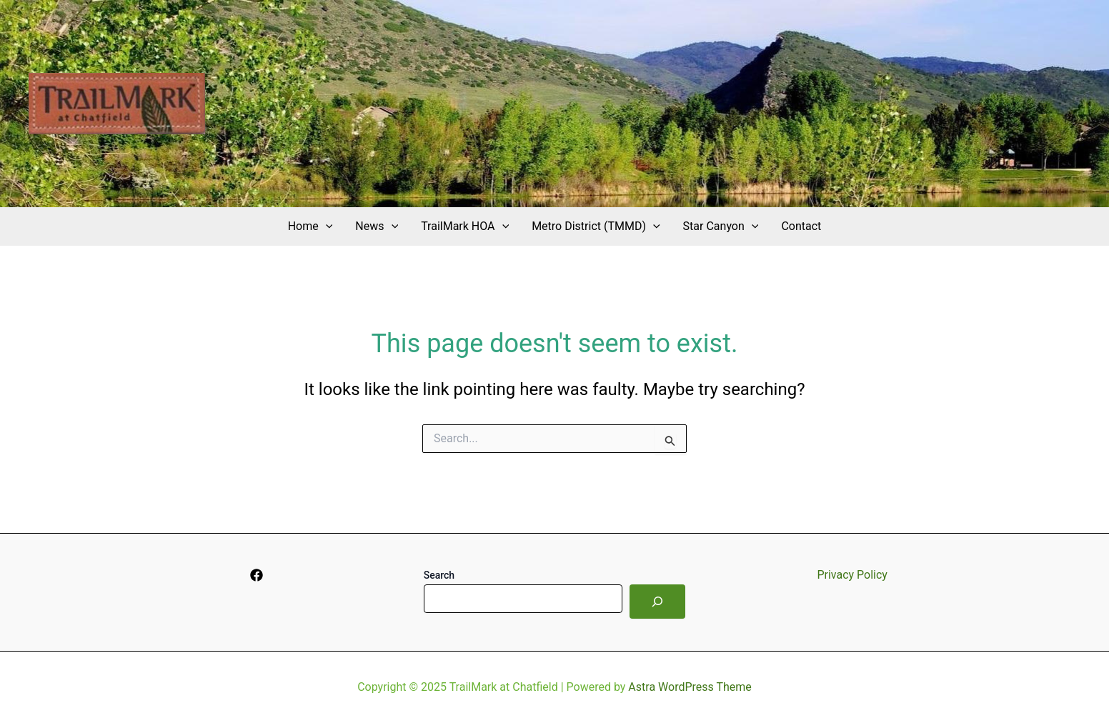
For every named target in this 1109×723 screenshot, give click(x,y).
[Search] (657, 601)
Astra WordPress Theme (689, 687)
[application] (326, 226)
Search (439, 575)
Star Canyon (721, 226)
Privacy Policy (852, 575)
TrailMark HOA (465, 226)
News (376, 226)
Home (310, 226)
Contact (801, 226)
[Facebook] (256, 575)
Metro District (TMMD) (596, 226)
